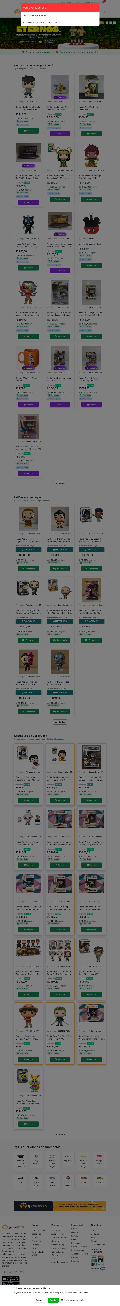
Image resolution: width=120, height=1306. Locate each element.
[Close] (96, 6)
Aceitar (53, 1300)
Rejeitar (39, 1300)
